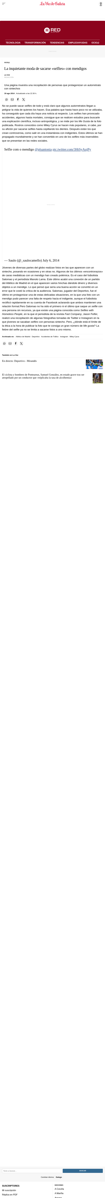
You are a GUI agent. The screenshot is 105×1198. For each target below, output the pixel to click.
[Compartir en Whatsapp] (6, 99)
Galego (59, 1177)
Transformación (35, 42)
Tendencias (57, 42)
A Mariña (59, 1193)
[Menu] (4, 4)
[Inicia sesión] (100, 3)
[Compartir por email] (12, 99)
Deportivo (36, 337)
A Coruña (59, 1189)
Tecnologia (13, 42)
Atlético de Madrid (23, 337)
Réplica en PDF (10, 1194)
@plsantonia (43, 149)
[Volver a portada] (52, 4)
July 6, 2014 (51, 260)
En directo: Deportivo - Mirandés (19, 360)
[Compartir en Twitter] (23, 99)
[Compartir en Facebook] (18, 99)
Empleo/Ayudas (77, 42)
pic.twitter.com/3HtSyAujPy (72, 149)
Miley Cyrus (74, 337)
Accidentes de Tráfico (50, 337)
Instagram (64, 337)
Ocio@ (95, 42)
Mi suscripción (9, 1190)
